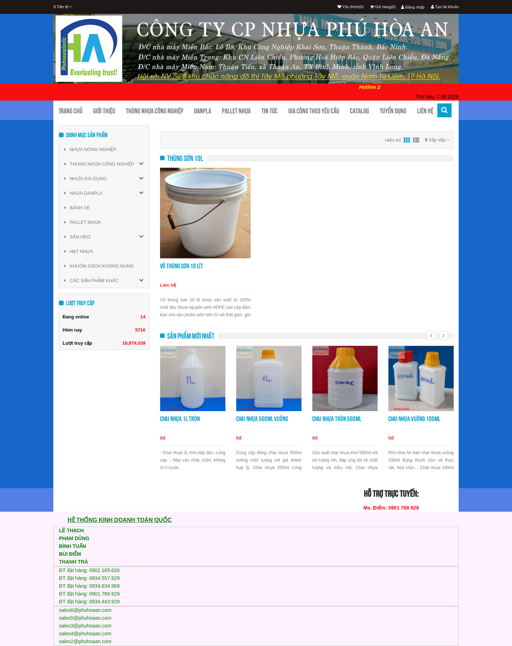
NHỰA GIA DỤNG (85, 178)
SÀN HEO (77, 236)
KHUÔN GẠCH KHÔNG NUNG (99, 266)
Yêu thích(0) (350, 7)
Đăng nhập (413, 7)
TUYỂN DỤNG (393, 110)
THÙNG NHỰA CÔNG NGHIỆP (99, 164)
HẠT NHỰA (78, 251)
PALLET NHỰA (82, 222)
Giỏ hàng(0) (383, 7)
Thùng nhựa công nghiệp (154, 110)
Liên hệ (425, 110)
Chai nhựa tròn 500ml (336, 418)
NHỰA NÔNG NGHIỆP (90, 149)
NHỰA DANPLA (83, 193)
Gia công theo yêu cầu (313, 110)
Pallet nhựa (236, 110)
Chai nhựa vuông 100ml (414, 418)
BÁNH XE (77, 207)
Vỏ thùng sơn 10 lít (181, 266)
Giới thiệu (104, 110)
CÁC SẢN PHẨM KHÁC (91, 280)
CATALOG (359, 110)
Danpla (202, 110)
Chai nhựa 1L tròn (180, 418)
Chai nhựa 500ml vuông (262, 418)
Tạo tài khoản (445, 7)
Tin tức (269, 110)
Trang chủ (70, 110)
